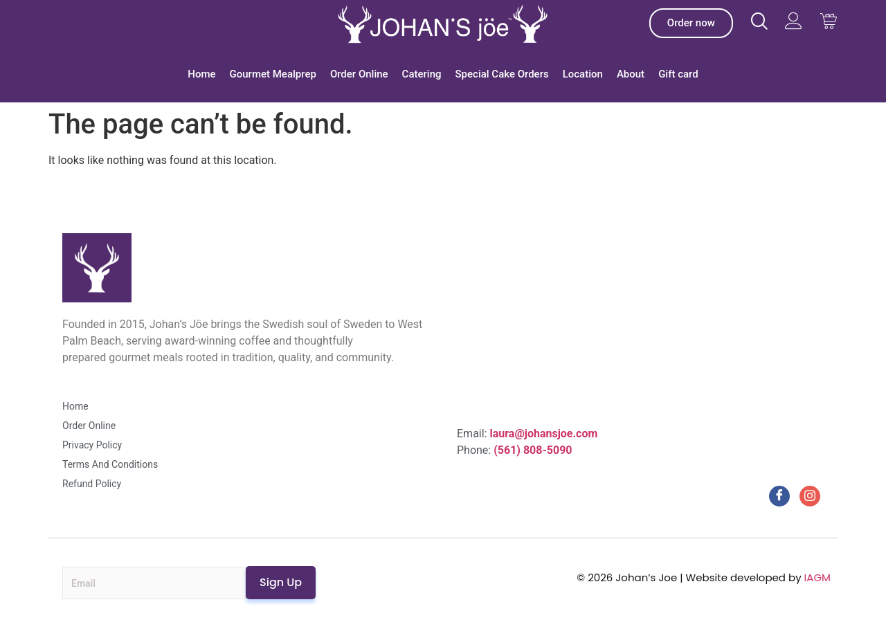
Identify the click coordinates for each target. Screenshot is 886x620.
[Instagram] (809, 496)
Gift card (678, 74)
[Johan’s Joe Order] (691, 23)
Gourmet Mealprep (273, 74)
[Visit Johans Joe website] (759, 21)
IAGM (817, 577)
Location (583, 74)
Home (201, 74)
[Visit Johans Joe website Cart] (828, 21)
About (630, 74)
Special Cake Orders (502, 74)
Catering (422, 74)
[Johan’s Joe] (443, 23)
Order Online (359, 74)
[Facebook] (779, 496)
